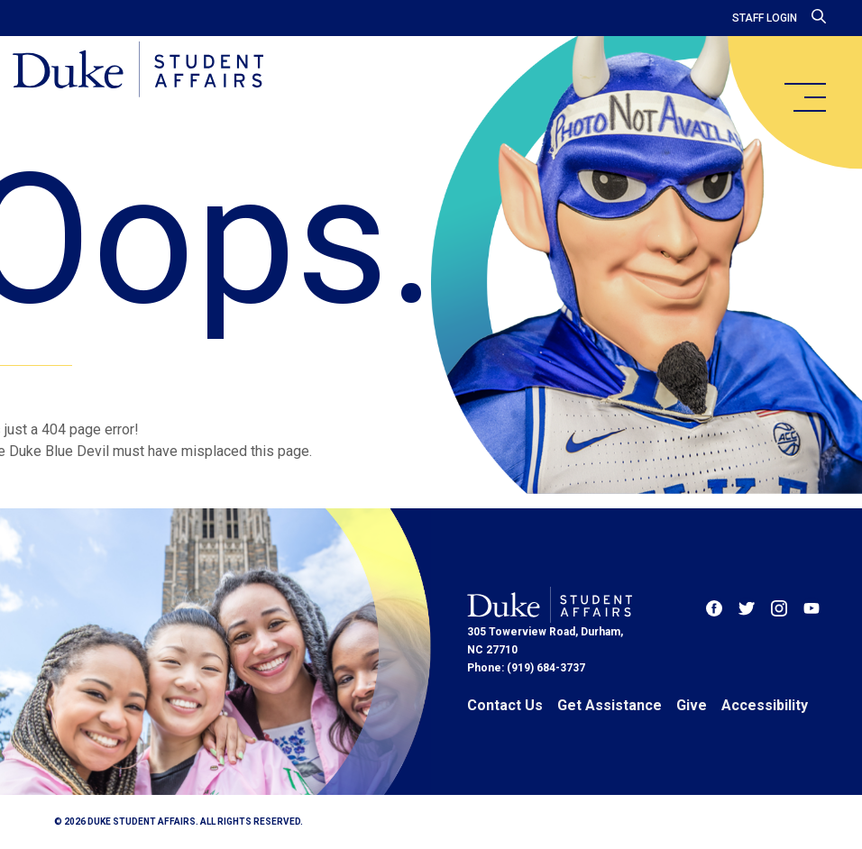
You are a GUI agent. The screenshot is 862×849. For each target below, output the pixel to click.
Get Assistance (609, 705)
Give (691, 705)
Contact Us (505, 705)
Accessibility (764, 705)
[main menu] (804, 97)
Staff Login (764, 18)
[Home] (146, 72)
